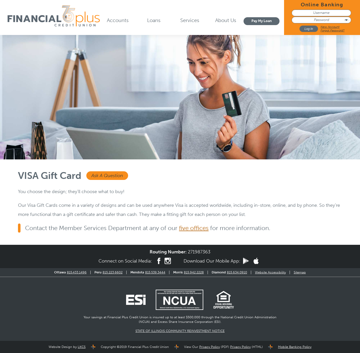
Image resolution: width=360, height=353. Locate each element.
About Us (225, 20)
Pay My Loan (261, 21)
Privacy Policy (209, 347)
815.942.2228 (194, 272)
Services (189, 20)
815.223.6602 (113, 272)
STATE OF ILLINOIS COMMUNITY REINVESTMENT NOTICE (180, 331)
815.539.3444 (155, 272)
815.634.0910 (237, 272)
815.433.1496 (77, 272)
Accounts (118, 20)
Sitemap (300, 272)
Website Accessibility (270, 272)
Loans (154, 20)
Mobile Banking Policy (294, 347)
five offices (194, 228)
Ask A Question (107, 175)
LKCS (82, 347)
